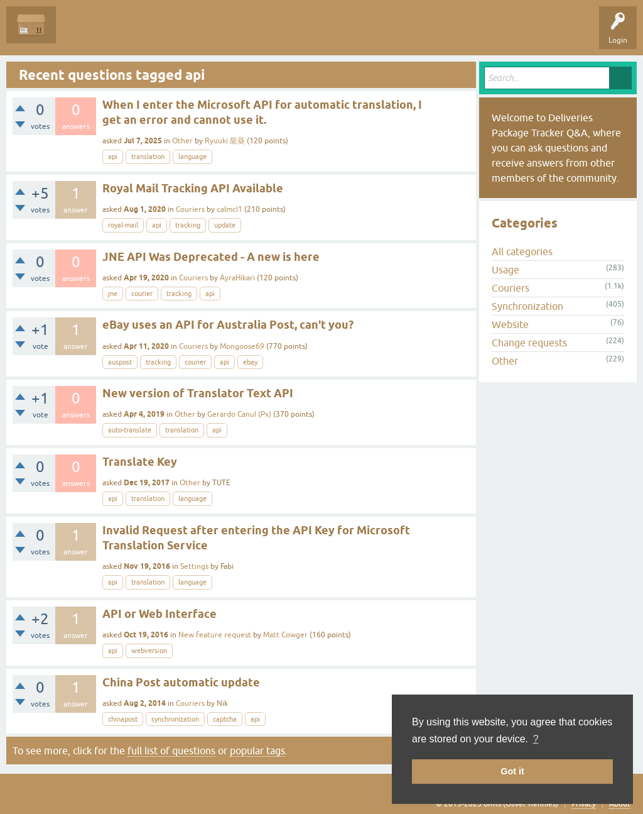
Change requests (529, 342)
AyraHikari (237, 277)
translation (148, 156)
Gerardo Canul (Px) (239, 414)
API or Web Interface (159, 613)
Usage (505, 269)
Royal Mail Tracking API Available (192, 188)
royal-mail (123, 225)
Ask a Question (286, 34)
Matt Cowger (285, 634)
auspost (120, 362)
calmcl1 (229, 209)
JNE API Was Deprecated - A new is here (211, 256)
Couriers (190, 209)
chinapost (123, 719)
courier (142, 293)
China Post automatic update (181, 682)
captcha (225, 719)
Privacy (583, 804)
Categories (228, 34)
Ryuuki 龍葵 (225, 140)
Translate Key (139, 461)
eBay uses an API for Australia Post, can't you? (228, 324)
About (619, 804)
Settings (194, 566)
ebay (250, 362)
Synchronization (527, 306)
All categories (522, 251)
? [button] (536, 739)
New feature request (214, 634)
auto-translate (129, 430)
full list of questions (171, 750)
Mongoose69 (242, 346)
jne (112, 293)
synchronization (175, 719)
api (112, 156)
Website (510, 324)
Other (182, 140)
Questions (82, 34)
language (192, 156)
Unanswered (135, 34)
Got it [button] (512, 771)
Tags (183, 34)
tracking (187, 225)
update (224, 225)
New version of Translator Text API (197, 393)
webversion (149, 650)
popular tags (257, 750)
